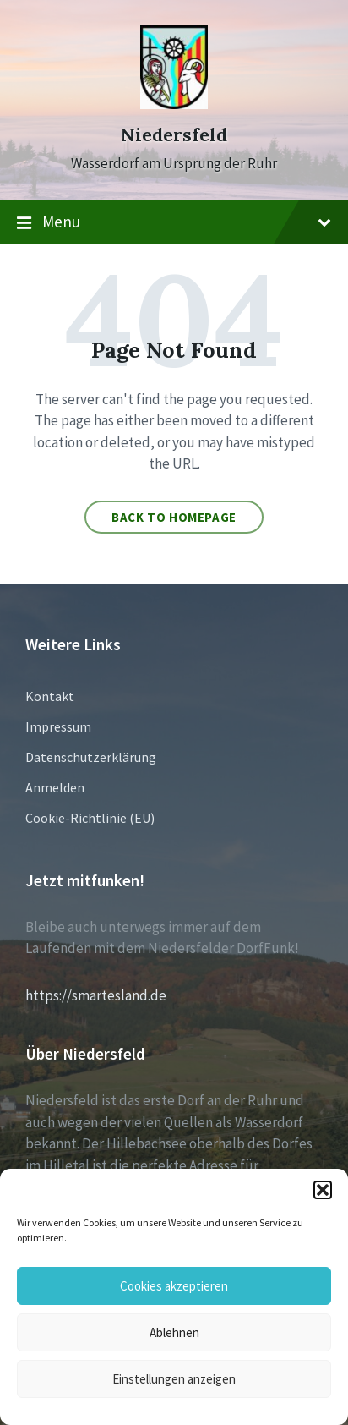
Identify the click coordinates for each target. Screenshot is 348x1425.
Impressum (58, 726)
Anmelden (54, 787)
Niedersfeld (174, 134)
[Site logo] (174, 104)
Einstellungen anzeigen (174, 1379)
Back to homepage (174, 517)
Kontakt (49, 696)
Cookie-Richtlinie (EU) (90, 817)
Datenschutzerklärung (90, 756)
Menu (174, 222)
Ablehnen (174, 1332)
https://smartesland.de (95, 995)
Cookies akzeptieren (174, 1286)
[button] (322, 1189)
